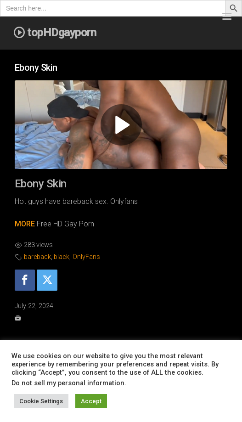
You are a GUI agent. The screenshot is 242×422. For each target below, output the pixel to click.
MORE (25, 223)
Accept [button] (91, 401)
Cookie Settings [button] (41, 401)
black (61, 257)
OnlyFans (86, 257)
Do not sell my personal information (67, 383)
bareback (37, 257)
